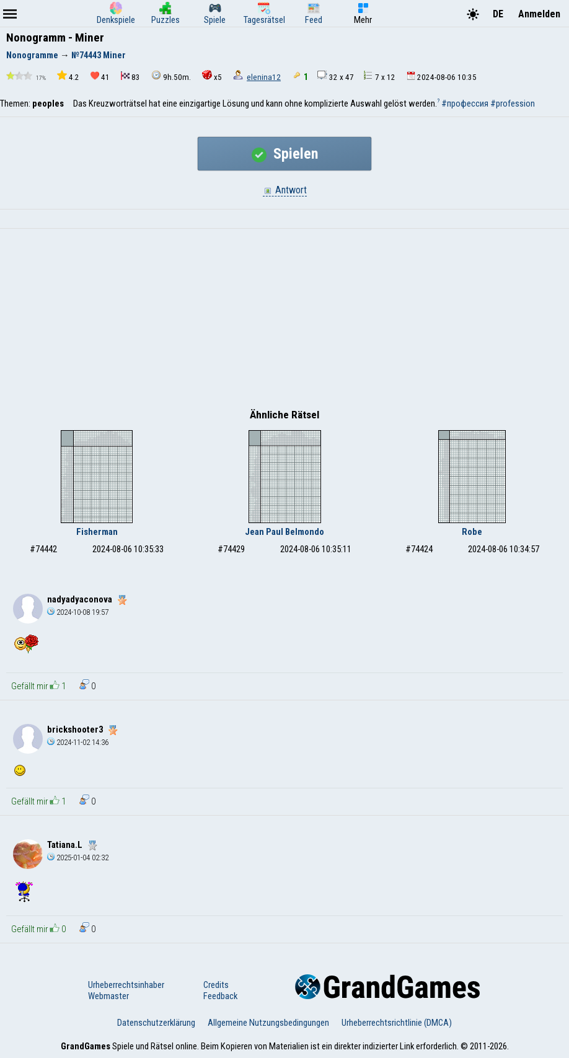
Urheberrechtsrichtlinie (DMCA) (397, 1022)
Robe (472, 531)
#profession (512, 103)
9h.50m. (171, 76)
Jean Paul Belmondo (284, 531)
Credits (216, 984)
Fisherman (97, 531)
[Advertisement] (284, 321)
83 (130, 76)
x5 (212, 76)
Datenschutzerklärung (156, 1022)
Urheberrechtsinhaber (126, 984)
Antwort (285, 190)
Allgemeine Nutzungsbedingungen (268, 1022)
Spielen (285, 153)
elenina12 (264, 77)
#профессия (464, 103)
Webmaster (108, 996)
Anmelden (539, 14)
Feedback (220, 996)
